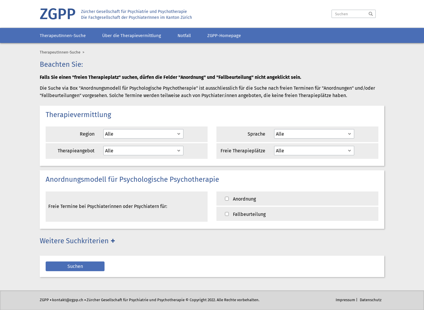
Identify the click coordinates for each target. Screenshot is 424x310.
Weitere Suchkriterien (74, 241)
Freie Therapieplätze (243, 151)
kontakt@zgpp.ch (67, 300)
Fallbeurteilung (245, 214)
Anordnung (240, 199)
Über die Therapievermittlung (131, 35)
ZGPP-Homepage (224, 35)
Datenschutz (371, 300)
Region (87, 134)
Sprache (256, 134)
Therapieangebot (76, 151)
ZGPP (58, 15)
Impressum (345, 300)
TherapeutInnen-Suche (63, 35)
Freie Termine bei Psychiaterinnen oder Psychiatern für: (107, 206)
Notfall (184, 35)
